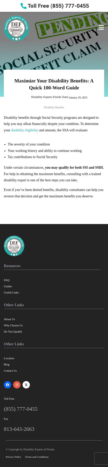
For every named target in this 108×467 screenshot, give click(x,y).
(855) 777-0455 (21, 409)
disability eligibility (25, 130)
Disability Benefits (54, 107)
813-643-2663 (19, 429)
